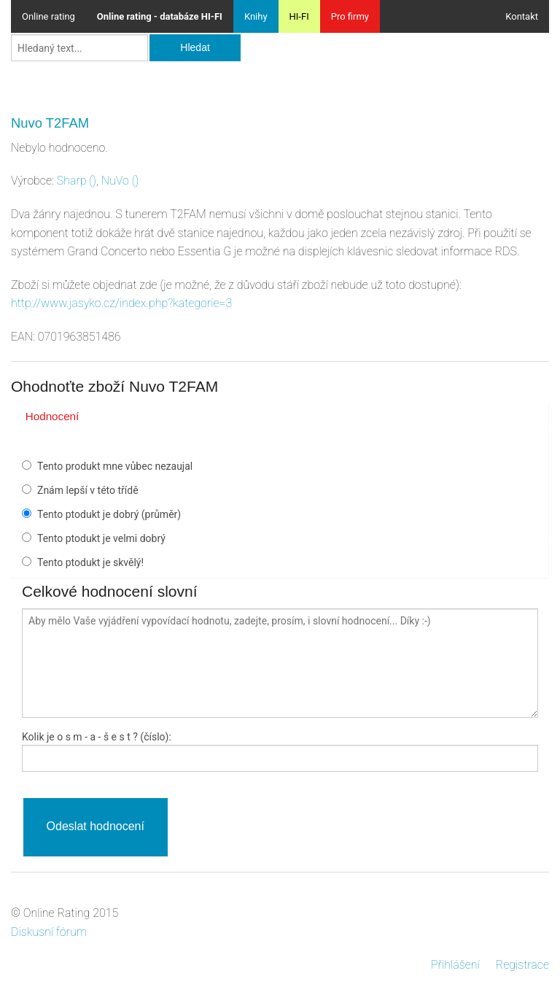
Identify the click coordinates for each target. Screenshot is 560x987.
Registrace (522, 965)
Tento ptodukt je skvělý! (90, 562)
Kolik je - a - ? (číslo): (96, 737)
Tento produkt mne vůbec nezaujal (114, 466)
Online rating (48, 16)
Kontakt (521, 16)
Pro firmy (350, 16)
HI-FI (299, 16)
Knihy (256, 16)
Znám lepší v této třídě (88, 490)
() (76, 180)
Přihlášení (455, 965)
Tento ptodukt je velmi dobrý (101, 538)
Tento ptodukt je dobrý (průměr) (109, 514)
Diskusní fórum (49, 932)
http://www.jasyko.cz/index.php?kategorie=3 (121, 303)
